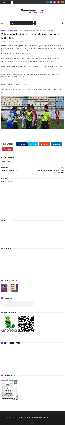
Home (3, 30)
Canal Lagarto (43, 418)
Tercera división (12, 30)
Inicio (3, 23)
